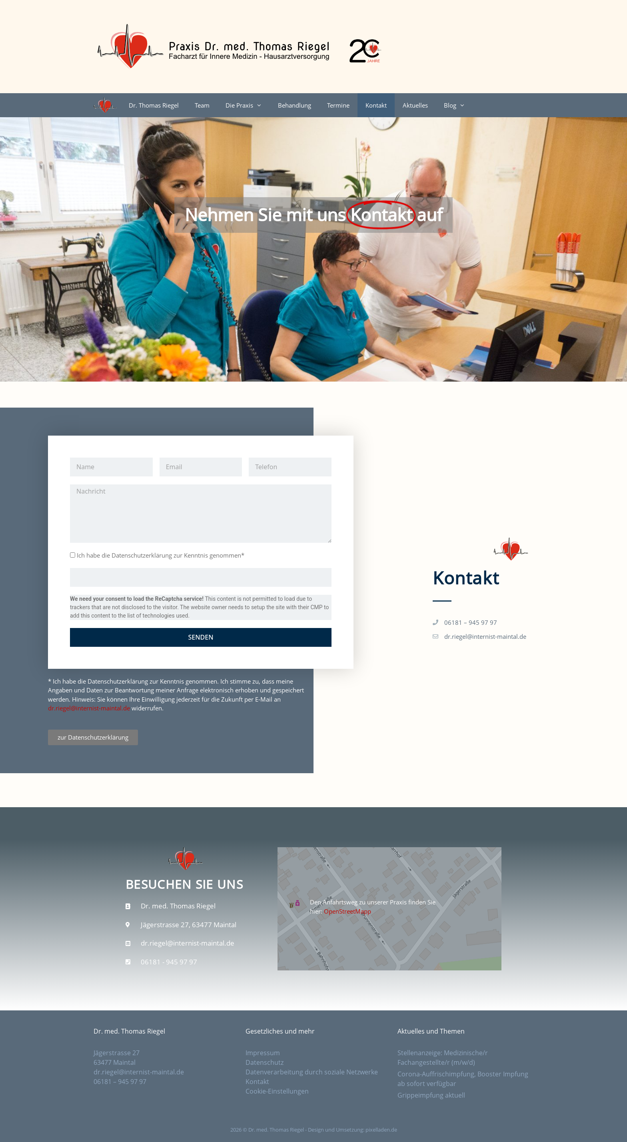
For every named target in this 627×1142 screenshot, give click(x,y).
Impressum (263, 1052)
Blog (458, 105)
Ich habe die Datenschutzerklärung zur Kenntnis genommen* (160, 555)
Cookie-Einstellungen (277, 1091)
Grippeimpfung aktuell (431, 1095)
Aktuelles (415, 105)
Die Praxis (248, 105)
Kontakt (376, 105)
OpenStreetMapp (347, 911)
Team (202, 105)
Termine (338, 105)
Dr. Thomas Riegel (154, 105)
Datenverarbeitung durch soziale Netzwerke (312, 1072)
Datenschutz (265, 1062)
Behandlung (294, 105)
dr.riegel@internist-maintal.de (89, 708)
